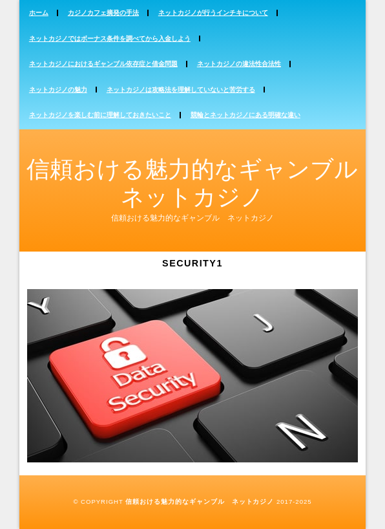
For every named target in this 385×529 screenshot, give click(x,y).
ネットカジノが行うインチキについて (213, 12)
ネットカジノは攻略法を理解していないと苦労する (181, 89)
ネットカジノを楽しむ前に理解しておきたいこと (100, 114)
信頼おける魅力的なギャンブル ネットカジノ (199, 501)
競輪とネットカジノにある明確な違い (245, 114)
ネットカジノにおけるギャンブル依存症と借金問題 (103, 63)
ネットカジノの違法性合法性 (239, 63)
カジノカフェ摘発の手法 (103, 12)
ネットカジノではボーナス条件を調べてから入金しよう (110, 38)
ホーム (38, 12)
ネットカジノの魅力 (58, 89)
